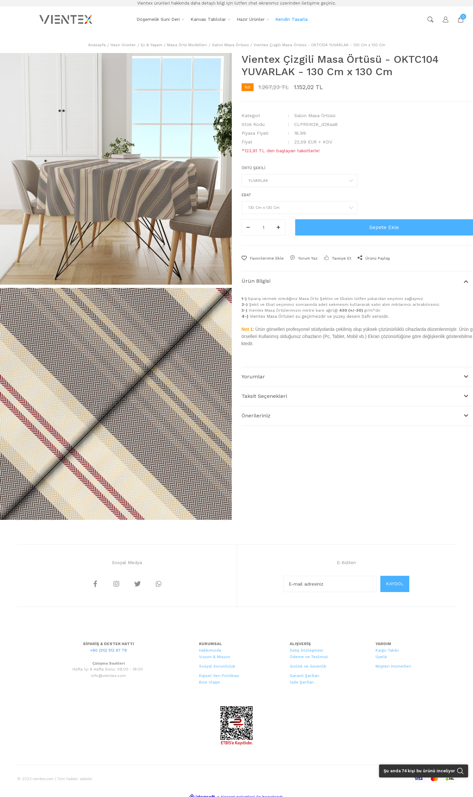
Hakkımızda (210, 650)
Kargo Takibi (387, 650)
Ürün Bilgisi (256, 281)
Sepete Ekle (384, 227)
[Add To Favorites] (263, 258)
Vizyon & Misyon (214, 657)
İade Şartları (302, 682)
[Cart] (457, 19)
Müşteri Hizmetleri (393, 666)
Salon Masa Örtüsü (314, 115)
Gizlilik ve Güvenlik (308, 666)
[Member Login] (442, 19)
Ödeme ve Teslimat (309, 657)
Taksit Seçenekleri (264, 396)
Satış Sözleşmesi (306, 650)
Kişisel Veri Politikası (219, 675)
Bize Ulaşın (209, 682)
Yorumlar (253, 376)
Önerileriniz (256, 415)
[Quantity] (263, 227)
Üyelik (381, 657)
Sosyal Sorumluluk (217, 666)
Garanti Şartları (304, 675)
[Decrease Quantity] (248, 227)
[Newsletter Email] (329, 584)
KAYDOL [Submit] (395, 583)
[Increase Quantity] (278, 227)
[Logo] (67, 19)
